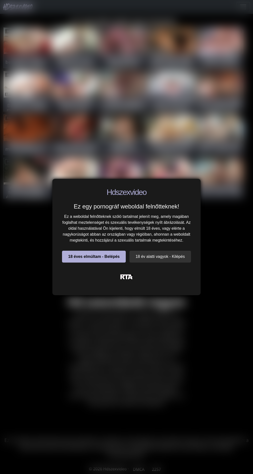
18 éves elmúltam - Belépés (94, 256)
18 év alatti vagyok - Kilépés (160, 256)
